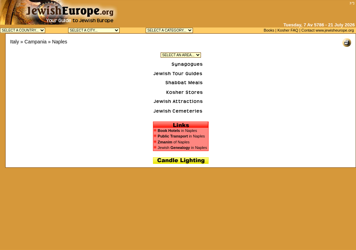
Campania (35, 41)
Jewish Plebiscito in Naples (181, 55)
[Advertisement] (266, 10)
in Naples (177, 130)
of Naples (171, 142)
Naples (59, 41)
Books (269, 30)
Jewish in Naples (180, 147)
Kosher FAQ (287, 30)
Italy (14, 41)
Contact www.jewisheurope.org (327, 30)
